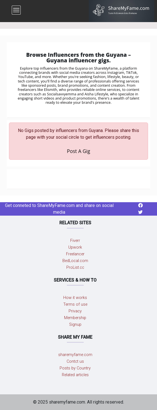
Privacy (75, 311)
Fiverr (75, 240)
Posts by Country (75, 368)
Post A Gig (78, 151)
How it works (75, 297)
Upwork (75, 247)
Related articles (75, 375)
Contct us (75, 361)
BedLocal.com (75, 260)
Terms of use (75, 304)
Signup (75, 324)
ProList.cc (75, 267)
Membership (75, 317)
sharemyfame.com (75, 354)
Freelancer (75, 254)
